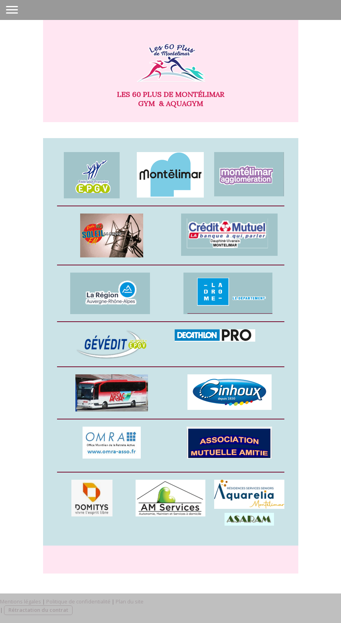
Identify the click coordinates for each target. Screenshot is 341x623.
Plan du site (130, 601)
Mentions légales (20, 601)
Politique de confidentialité (78, 601)
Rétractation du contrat (38, 609)
